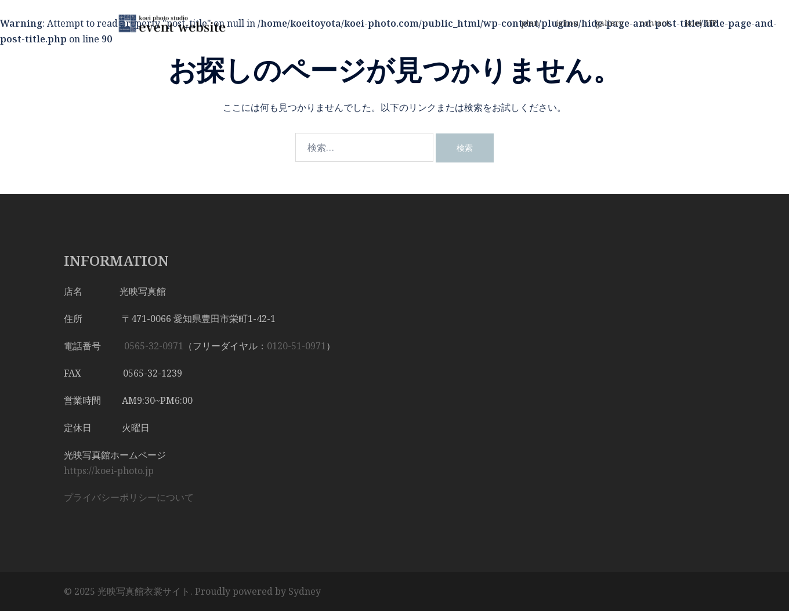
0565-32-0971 (153, 345)
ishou (567, 22)
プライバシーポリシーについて (129, 497)
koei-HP (701, 22)
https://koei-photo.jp (109, 470)
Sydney (304, 591)
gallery (609, 22)
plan (530, 22)
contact (654, 22)
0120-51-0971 (296, 345)
